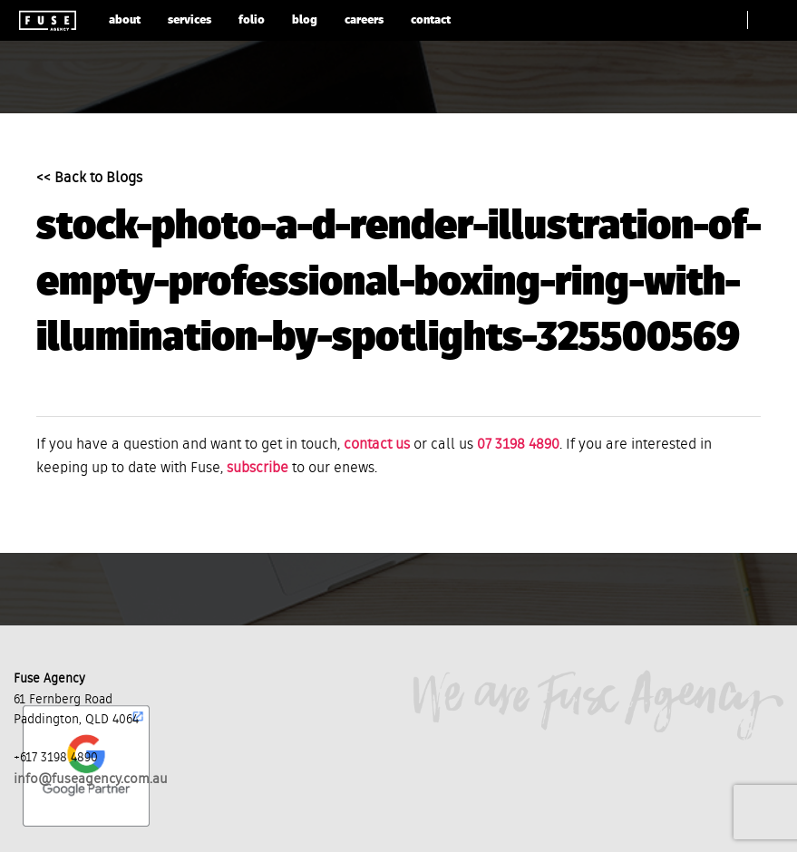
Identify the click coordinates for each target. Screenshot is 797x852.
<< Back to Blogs (89, 178)
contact (431, 20)
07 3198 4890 (518, 445)
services (189, 20)
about (125, 20)
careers (364, 20)
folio (251, 20)
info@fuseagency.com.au (91, 779)
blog (304, 20)
